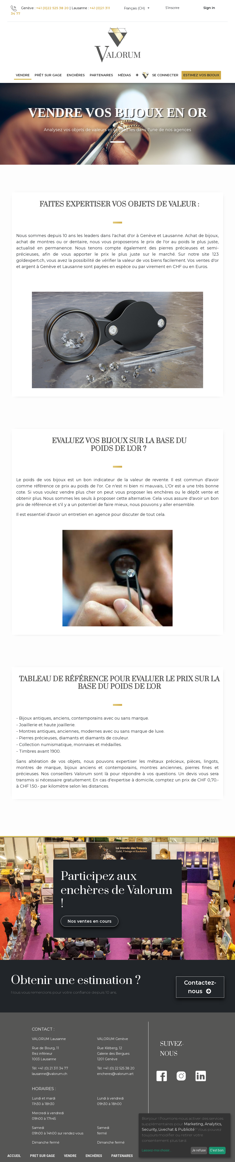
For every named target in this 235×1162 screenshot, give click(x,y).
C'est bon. (217, 1150)
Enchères (94, 1156)
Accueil (14, 1156)
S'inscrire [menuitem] (172, 8)
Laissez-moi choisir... (156, 1150)
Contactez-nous (200, 987)
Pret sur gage (42, 1156)
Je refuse (199, 1150)
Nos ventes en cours (89, 921)
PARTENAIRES (122, 1156)
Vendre (70, 1156)
